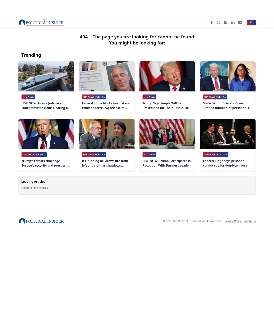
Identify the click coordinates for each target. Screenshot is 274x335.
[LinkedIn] (233, 22)
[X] (218, 22)
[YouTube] (240, 22)
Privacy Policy (233, 221)
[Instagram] (225, 22)
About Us (250, 221)
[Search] (251, 22)
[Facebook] (211, 22)
